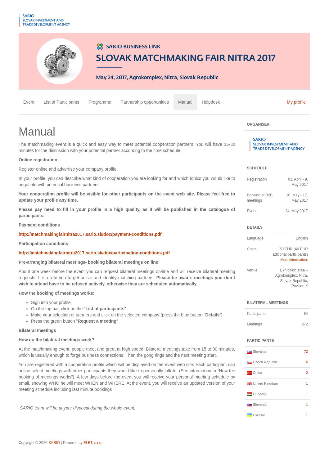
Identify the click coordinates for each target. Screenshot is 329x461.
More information (293, 260)
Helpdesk (211, 102)
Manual (185, 102)
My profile (296, 102)
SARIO (54, 443)
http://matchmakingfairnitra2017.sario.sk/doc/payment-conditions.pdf (90, 234)
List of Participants (61, 102)
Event (28, 102)
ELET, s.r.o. (92, 443)
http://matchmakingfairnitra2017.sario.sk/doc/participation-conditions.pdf (94, 252)
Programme (99, 102)
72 (306, 351)
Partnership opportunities (144, 102)
